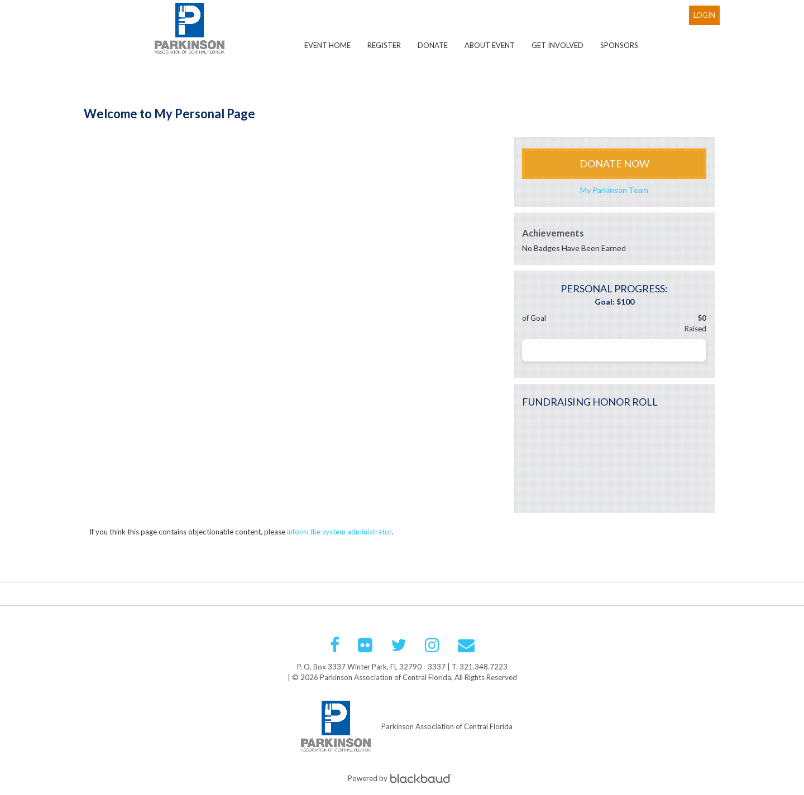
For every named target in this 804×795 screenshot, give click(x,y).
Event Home (327, 45)
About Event (490, 45)
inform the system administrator (339, 531)
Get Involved (557, 45)
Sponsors (619, 45)
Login (704, 15)
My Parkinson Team (614, 190)
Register (384, 45)
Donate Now (614, 163)
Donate (433, 45)
